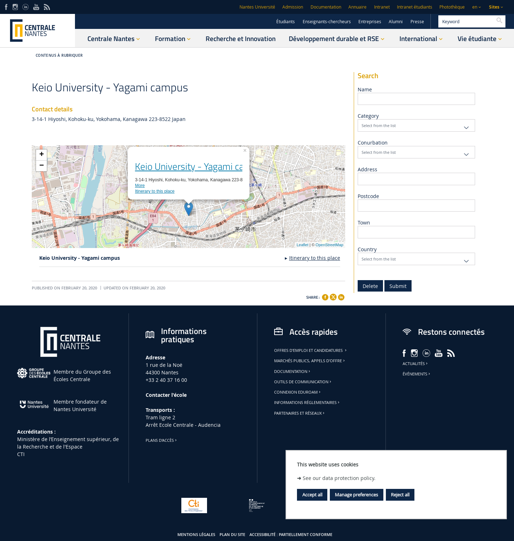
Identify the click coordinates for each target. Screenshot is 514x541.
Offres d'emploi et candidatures (311, 350)
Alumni (396, 22)
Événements (417, 373)
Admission (292, 7)
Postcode (368, 196)
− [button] (41, 166)
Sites (494, 7)
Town (364, 222)
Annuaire (357, 7)
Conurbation (373, 142)
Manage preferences (356, 494)
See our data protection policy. (339, 478)
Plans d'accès (162, 440)
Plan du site (232, 534)
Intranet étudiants (414, 7)
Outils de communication (303, 381)
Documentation (326, 7)
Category (368, 115)
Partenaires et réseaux (300, 413)
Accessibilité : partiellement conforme (291, 534)
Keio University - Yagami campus (201, 166)
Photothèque (452, 7)
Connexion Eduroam (298, 392)
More (140, 185)
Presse (417, 22)
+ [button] (41, 155)
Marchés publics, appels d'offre (310, 360)
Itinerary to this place (155, 191)
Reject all (400, 494)
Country (367, 249)
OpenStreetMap (329, 245)
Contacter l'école (166, 394)
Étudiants (285, 22)
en (474, 7)
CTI (21, 454)
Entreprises (369, 22)
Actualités (416, 363)
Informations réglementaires (307, 402)
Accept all (312, 494)
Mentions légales (196, 534)
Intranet (382, 7)
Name (365, 89)
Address (367, 169)
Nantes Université (257, 7)
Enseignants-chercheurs (327, 22)
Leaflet (302, 245)
